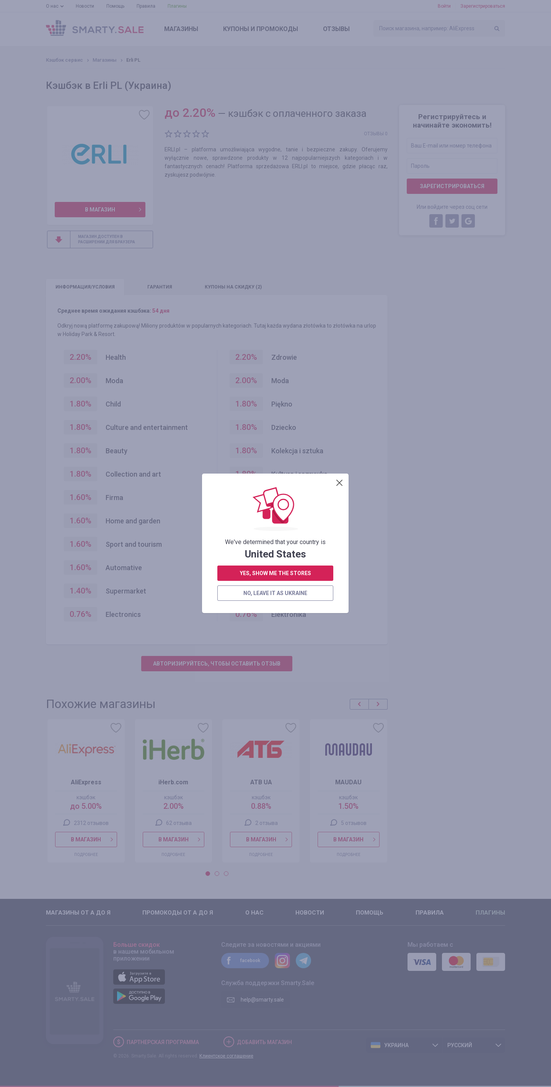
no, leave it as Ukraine (275, 233)
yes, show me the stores (275, 213)
